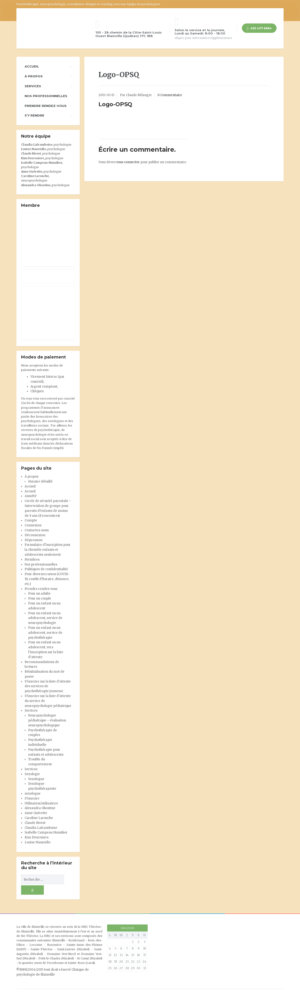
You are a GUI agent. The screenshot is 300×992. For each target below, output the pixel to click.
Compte (31, 520)
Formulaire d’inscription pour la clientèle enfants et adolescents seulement (48, 550)
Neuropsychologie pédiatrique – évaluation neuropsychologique (47, 720)
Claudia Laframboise (36, 144)
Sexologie (32, 774)
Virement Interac (43, 377)
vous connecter (128, 162)
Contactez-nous (37, 530)
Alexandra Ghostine (35, 185)
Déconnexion (35, 535)
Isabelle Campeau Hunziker (46, 832)
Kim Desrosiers (37, 837)
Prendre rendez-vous (46, 106)
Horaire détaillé (40, 481)
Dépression (33, 540)
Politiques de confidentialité (46, 569)
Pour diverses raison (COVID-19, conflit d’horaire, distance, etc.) (47, 579)
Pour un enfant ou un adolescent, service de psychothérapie (45, 633)
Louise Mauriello (33, 149)
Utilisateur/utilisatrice (41, 803)
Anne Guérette (36, 813)
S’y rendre (34, 115)
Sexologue (36, 779)
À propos (34, 76)
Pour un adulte (39, 594)
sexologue (33, 794)
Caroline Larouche (39, 818)
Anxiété (31, 496)
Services (33, 86)
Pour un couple (39, 598)
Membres (32, 560)
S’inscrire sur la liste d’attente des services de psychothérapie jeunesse (48, 686)
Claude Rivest (31, 153)
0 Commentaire (170, 95)
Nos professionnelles (46, 96)
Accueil (32, 66)
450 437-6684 (259, 28)
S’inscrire (32, 798)
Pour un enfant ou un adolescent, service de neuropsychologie (45, 618)
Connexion (33, 525)
